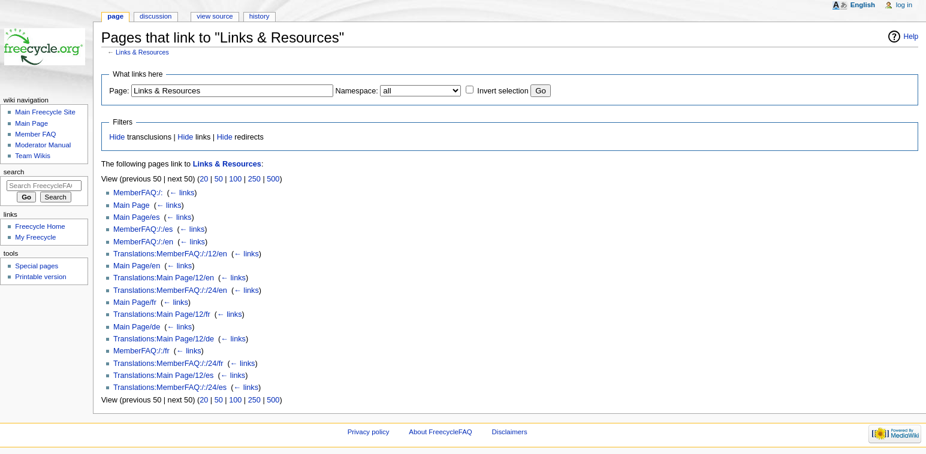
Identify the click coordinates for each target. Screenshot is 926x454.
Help (911, 36)
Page (115, 16)
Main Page (131, 205)
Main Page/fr (134, 302)
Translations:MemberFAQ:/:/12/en (170, 254)
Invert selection (502, 91)
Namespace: (357, 91)
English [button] (862, 4)
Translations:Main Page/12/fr (161, 314)
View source (215, 16)
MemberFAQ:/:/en (143, 242)
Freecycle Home (40, 226)
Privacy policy (369, 431)
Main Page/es (136, 217)
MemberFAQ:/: (138, 193)
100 (235, 179)
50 (219, 179)
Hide (117, 137)
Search (14, 171)
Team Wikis (32, 155)
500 (273, 179)
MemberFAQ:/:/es (143, 229)
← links (182, 193)
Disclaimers (509, 431)
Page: (119, 91)
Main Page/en (136, 266)
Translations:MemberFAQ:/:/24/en (170, 290)
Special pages (36, 266)
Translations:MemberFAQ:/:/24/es (170, 387)
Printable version (40, 276)
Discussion (155, 16)
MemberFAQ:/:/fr (141, 351)
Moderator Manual (43, 145)
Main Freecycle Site (45, 112)
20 (204, 179)
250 (254, 179)
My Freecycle (35, 237)
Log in (904, 4)
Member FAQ (35, 134)
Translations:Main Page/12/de (163, 339)
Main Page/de (136, 327)
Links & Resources (142, 52)
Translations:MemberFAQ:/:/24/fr (168, 363)
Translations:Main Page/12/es (163, 375)
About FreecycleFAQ (440, 431)
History (259, 16)
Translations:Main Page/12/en (163, 278)
